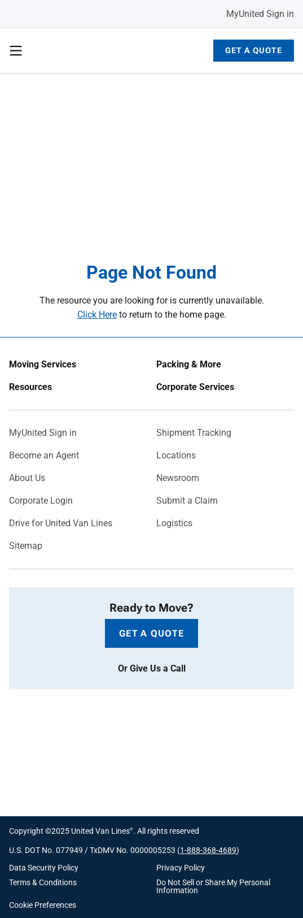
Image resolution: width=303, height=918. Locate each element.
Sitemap (25, 546)
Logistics (174, 523)
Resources (30, 387)
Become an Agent (44, 455)
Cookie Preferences (42, 905)
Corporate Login (41, 500)
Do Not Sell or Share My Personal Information (213, 886)
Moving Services (42, 364)
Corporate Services (195, 387)
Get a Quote (253, 50)
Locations (176, 455)
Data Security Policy (43, 868)
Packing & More (188, 364)
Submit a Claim (187, 500)
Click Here (97, 314)
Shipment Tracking (193, 433)
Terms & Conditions (43, 882)
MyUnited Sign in (260, 13)
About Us (27, 478)
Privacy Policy (180, 868)
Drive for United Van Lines (60, 523)
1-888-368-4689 (208, 850)
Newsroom (177, 478)
